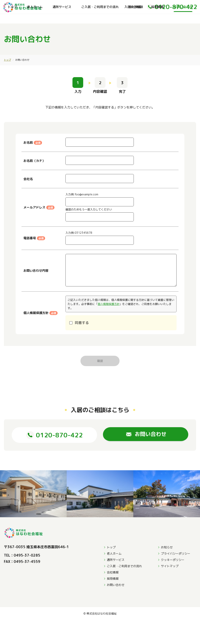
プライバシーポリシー (175, 554)
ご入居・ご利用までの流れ (100, 18)
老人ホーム (35, 18)
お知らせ (167, 548)
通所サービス (62, 18)
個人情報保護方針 (109, 304)
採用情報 (157, 18)
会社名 (28, 179)
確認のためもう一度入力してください (88, 209)
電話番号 (34, 238)
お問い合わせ (183, 18)
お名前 (32, 142)
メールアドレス (38, 207)
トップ (12, 18)
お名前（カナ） (34, 161)
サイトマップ (170, 567)
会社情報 (135, 18)
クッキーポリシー (172, 561)
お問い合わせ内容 (35, 270)
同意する (82, 322)
